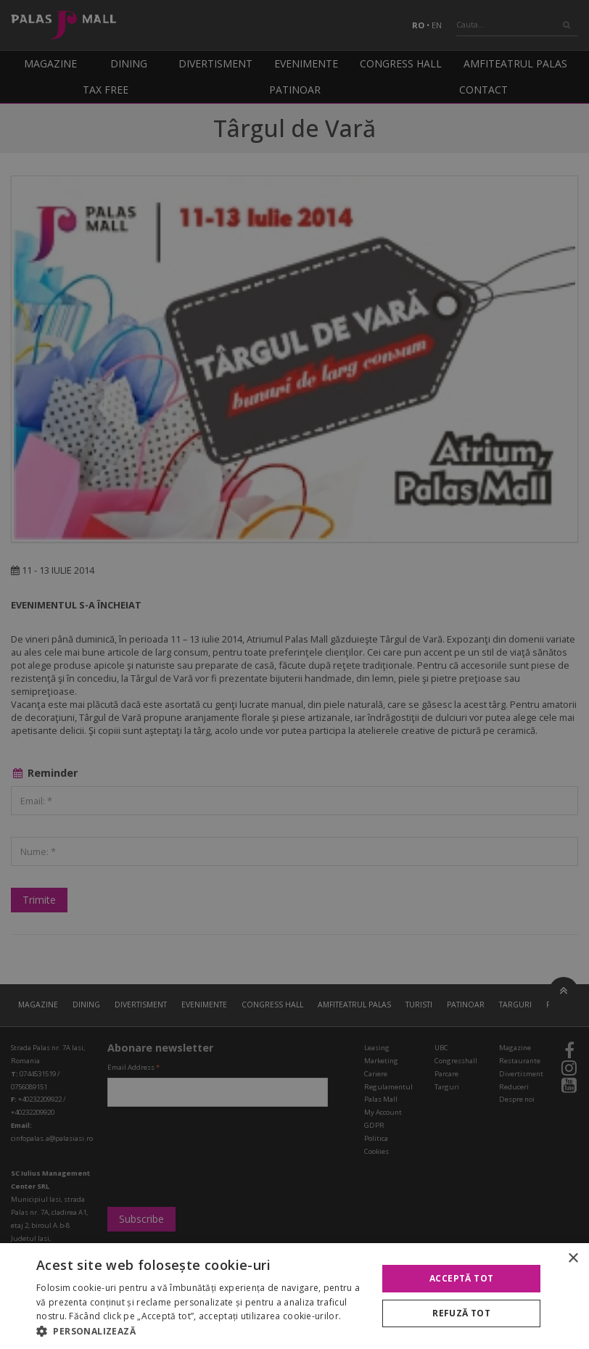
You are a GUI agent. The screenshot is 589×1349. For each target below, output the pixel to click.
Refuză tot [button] (461, 1313)
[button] (201, 1331)
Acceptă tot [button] (461, 1278)
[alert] (294, 674)
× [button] (572, 1258)
